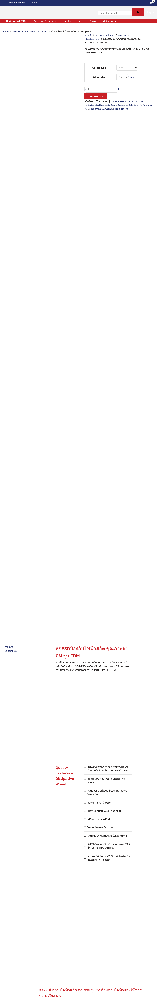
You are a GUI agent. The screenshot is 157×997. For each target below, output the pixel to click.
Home (6, 31)
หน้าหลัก (88, 35)
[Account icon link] (150, 12)
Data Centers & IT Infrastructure (128, 103)
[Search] (138, 12)
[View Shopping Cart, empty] (151, 2)
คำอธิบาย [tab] (10, 114)
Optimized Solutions (107, 35)
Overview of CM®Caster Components (33, 31)
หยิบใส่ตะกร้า (96, 98)
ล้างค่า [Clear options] (130, 78)
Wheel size (98, 78)
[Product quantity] (103, 90)
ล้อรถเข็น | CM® (140, 110)
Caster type (98, 68)
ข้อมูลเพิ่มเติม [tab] (12, 118)
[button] (27, 21)
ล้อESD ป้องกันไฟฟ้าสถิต (117, 110)
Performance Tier (94, 110)
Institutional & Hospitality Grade (102, 106)
